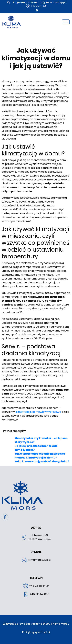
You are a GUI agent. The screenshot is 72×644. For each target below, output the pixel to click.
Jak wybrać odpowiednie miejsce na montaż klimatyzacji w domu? (39, 455)
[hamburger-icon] (66, 21)
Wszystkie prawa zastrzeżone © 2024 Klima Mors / (36, 624)
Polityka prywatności (36, 632)
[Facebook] (36, 10)
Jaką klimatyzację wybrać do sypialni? (41, 461)
